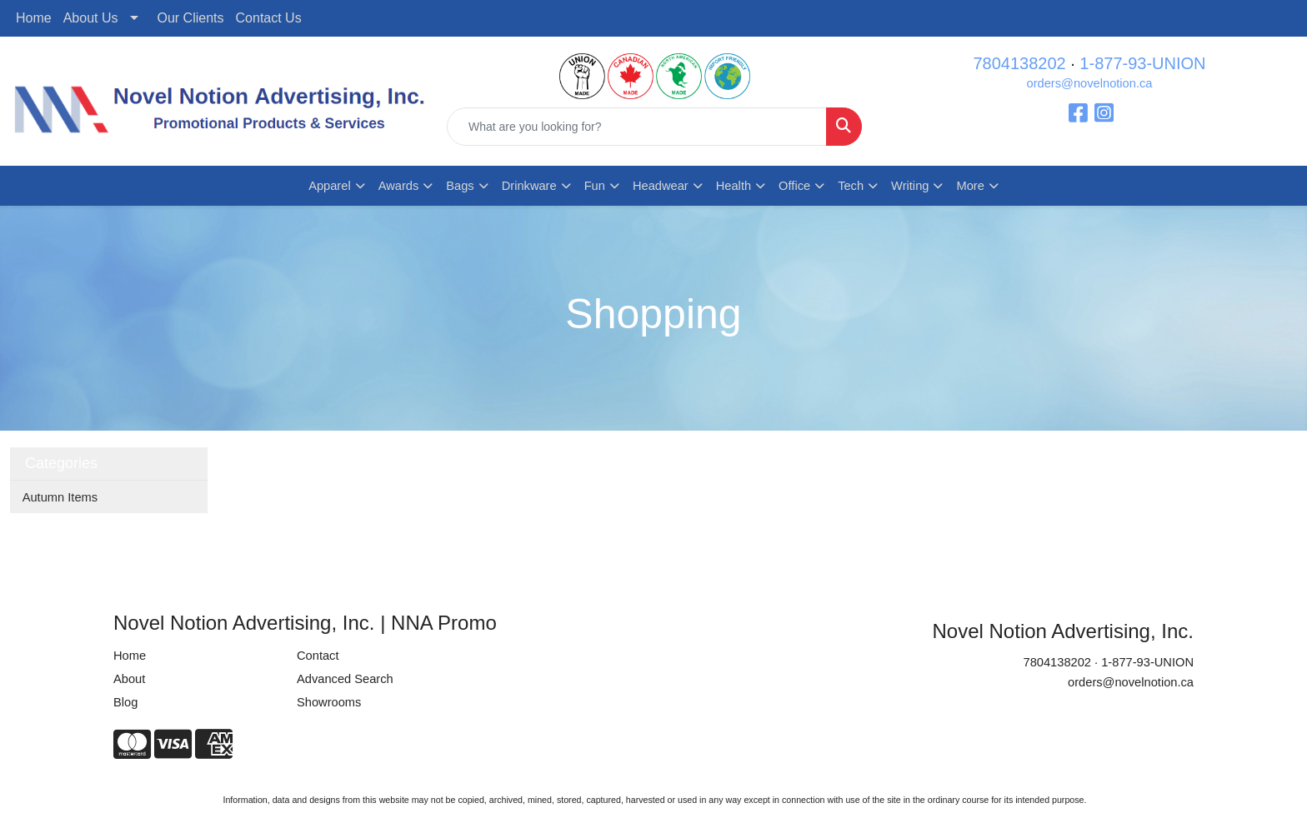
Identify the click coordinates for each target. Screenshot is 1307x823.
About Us (90, 18)
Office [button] (794, 185)
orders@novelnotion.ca (1090, 83)
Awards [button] (398, 185)
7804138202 (1019, 63)
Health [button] (733, 185)
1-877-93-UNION (1142, 63)
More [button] (970, 185)
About (129, 679)
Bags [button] (459, 185)
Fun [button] (594, 185)
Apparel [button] (329, 185)
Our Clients (191, 18)
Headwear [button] (661, 185)
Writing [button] (910, 185)
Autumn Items (60, 497)
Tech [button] (851, 185)
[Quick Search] (637, 126)
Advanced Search (345, 679)
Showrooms (329, 702)
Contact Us (269, 18)
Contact (318, 655)
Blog (125, 702)
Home (34, 18)
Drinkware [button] (529, 185)
